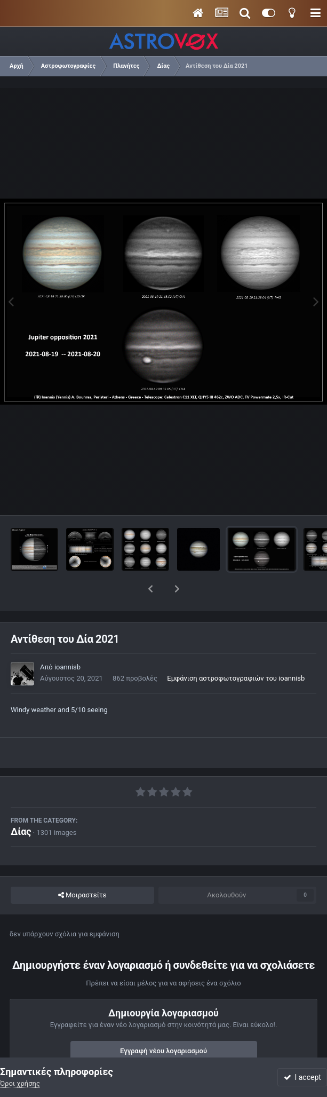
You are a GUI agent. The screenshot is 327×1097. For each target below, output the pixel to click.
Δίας (21, 803)
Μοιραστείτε (82, 867)
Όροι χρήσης (20, 1083)
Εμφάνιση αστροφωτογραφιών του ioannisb (236, 650)
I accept (302, 1077)
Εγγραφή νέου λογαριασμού (163, 1023)
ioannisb (67, 639)
